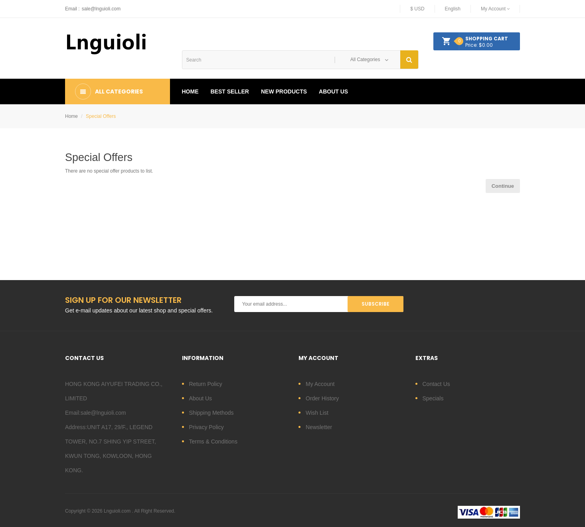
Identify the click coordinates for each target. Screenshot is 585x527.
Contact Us (436, 384)
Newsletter (319, 427)
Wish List (317, 413)
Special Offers (101, 116)
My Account (320, 384)
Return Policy (205, 384)
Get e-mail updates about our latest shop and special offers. (139, 310)
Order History (322, 398)
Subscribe (375, 303)
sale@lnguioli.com (101, 9)
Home (71, 116)
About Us (200, 398)
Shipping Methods (211, 413)
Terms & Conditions (213, 441)
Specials (433, 398)
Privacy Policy (206, 427)
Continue (503, 186)
